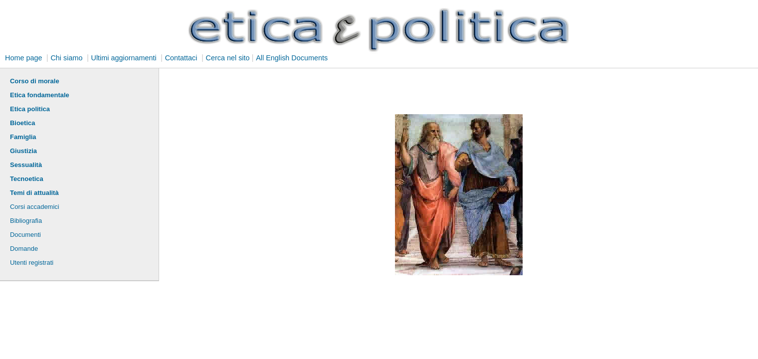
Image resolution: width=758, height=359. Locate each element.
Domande (24, 248)
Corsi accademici (34, 206)
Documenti (25, 234)
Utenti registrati (31, 262)
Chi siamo (66, 58)
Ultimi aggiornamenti (123, 58)
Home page (23, 58)
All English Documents (292, 58)
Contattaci (181, 58)
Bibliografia (26, 220)
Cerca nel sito (228, 58)
